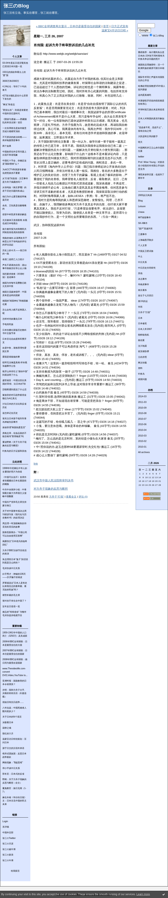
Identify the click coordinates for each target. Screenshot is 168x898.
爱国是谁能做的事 (11, 357)
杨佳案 (141, 340)
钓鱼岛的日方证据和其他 (14, 451)
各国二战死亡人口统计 (13, 259)
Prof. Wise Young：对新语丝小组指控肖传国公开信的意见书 (151, 165)
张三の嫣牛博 (9, 849)
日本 (140, 318)
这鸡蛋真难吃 (144, 95)
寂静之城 (6, 728)
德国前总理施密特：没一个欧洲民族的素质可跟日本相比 (151, 68)
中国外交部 (7, 832)
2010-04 (142, 430)
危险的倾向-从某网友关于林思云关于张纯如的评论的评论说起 (14, 241)
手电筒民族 (7, 324)
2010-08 (142, 413)
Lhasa (141, 212)
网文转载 (142, 362)
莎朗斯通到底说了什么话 (14, 389)
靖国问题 (142, 379)
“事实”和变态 (8, 104)
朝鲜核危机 (143, 335)
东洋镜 (5, 827)
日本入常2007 (145, 329)
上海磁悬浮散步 (145, 240)
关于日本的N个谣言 (12, 717)
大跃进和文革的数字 (148, 136)
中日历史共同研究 (147, 268)
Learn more (143, 894)
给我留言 (15, 871)
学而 (140, 307)
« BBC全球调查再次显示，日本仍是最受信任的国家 (68, 26)
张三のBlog (16, 6)
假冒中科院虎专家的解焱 (14, 214)
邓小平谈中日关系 (11, 768)
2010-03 (142, 436)
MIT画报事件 (144, 217)
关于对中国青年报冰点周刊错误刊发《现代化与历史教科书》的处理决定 (14, 514)
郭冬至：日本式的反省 (13, 774)
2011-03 (142, 402)
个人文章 (142, 245)
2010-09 (142, 408)
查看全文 (71, 496)
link (36, 463)
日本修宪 (142, 323)
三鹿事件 (142, 234)
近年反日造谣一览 (11, 606)
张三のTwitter (9, 838)
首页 (106, 26)
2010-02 (142, 441)
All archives (144, 452)
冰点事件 (142, 279)
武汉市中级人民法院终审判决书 (53, 480)
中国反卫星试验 (145, 251)
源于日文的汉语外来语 (13, 748)
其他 (140, 273)
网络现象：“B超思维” (12, 762)
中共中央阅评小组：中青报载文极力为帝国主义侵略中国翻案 (14, 493)
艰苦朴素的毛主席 (11, 595)
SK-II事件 (142, 223)
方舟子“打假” (144, 312)
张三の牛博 (7, 860)
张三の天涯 (7, 843)
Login (5, 821)
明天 (140, 142)
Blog (140, 200)
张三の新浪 (7, 855)
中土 (140, 256)
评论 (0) (83, 496)
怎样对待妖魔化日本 (12, 319)
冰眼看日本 (7, 722)
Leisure (141, 206)
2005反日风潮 (145, 195)
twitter (141, 156)
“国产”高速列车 (145, 228)
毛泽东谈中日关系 (11, 568)
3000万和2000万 (10, 81)
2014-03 (142, 396)
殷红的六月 (7, 733)
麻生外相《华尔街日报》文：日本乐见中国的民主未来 (14, 800)
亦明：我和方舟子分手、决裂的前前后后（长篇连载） (14, 693)
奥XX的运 (143, 301)
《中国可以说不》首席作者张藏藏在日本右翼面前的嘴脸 (14, 480)
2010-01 (142, 447)
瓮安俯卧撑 (143, 351)
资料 (140, 368)
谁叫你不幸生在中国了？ (14, 601)
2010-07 (142, 419)
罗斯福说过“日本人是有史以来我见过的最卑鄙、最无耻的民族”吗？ (14, 586)
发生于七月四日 (145, 295)
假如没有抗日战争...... (13, 702)
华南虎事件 (143, 284)
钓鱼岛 (141, 374)
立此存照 (142, 357)
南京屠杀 (142, 290)
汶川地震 (142, 346)
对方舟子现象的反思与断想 (51, 488)
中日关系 (142, 262)
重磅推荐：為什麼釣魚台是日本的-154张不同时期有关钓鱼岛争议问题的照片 (151, 55)
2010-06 (142, 424)
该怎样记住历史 (10, 413)
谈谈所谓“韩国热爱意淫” (14, 427)
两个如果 (6, 146)
